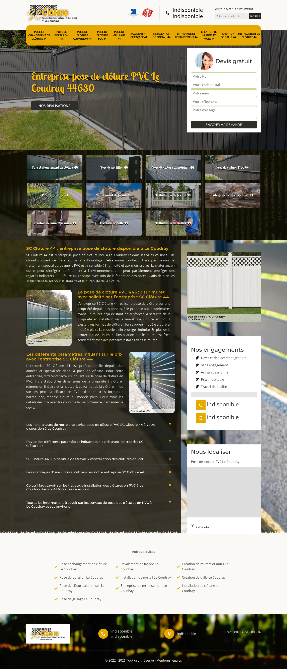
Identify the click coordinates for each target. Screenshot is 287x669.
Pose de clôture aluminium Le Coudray (79, 588)
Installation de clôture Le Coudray (198, 588)
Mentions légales (169, 660)
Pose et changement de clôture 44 (39, 35)
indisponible (188, 9)
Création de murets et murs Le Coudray (202, 566)
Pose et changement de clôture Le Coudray (80, 566)
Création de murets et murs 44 (209, 35)
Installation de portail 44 (161, 35)
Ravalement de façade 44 (138, 35)
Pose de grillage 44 (119, 35)
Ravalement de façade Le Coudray (137, 566)
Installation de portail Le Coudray (143, 577)
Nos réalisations (54, 106)
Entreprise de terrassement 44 (186, 35)
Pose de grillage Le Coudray (77, 599)
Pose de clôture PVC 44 (102, 35)
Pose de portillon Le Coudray (78, 577)
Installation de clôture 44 (249, 35)
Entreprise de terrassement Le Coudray (141, 588)
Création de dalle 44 (228, 35)
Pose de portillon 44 (61, 35)
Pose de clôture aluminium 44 (82, 35)
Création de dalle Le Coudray (201, 577)
